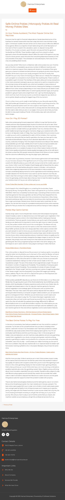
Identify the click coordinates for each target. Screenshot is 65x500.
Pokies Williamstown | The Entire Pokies (18, 248)
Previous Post (7, 404)
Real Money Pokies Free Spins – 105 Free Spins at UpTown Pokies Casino (28, 312)
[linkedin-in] (8, 434)
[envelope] (15, 460)
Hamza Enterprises (36, 4)
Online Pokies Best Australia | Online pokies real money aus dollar (26, 184)
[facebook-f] (4, 434)
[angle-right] (7, 470)
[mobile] (8, 455)
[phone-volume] (9, 450)
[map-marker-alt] (12, 445)
